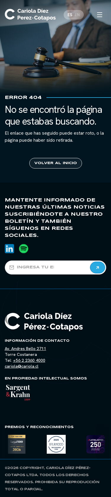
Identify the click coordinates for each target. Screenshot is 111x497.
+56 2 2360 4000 (29, 360)
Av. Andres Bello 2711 (25, 348)
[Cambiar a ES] (69, 14)
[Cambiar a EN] (77, 14)
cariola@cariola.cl (21, 366)
